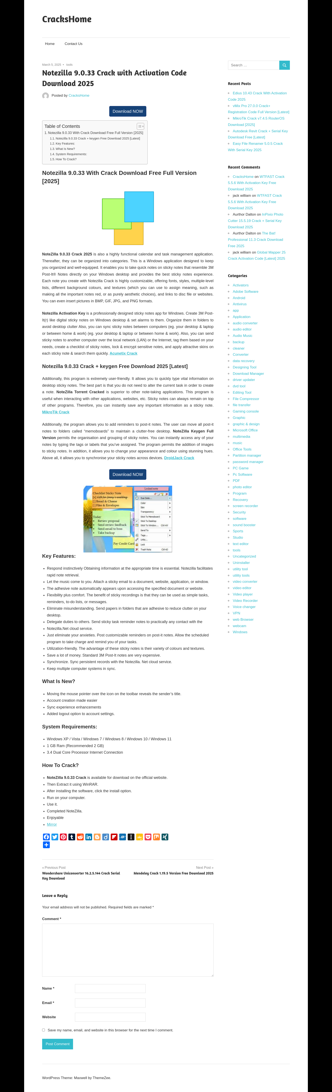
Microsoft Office (245, 430)
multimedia (241, 437)
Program (240, 493)
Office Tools (242, 449)
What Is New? (65, 149)
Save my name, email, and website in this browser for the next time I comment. (110, 1030)
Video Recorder (245, 601)
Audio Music (243, 336)
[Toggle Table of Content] (138, 126)
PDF (236, 481)
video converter (245, 582)
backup (239, 342)
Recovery (240, 500)
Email (48, 1003)
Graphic (239, 418)
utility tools (241, 575)
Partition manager (247, 455)
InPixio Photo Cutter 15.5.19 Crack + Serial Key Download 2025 (255, 220)
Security (239, 512)
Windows (240, 632)
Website (49, 1017)
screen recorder (245, 506)
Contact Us (74, 44)
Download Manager (248, 374)
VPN (236, 613)
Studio (238, 538)
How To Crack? (66, 159)
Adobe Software (246, 292)
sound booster (244, 525)
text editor (241, 544)
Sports (238, 531)
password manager (248, 462)
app (236, 310)
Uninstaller (241, 563)
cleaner (239, 348)
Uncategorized (244, 556)
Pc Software (242, 475)
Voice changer (244, 607)
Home (50, 44)
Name (48, 988)
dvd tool (239, 386)
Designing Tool (244, 367)
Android (239, 298)
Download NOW (128, 111)
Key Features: (65, 143)
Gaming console (246, 411)
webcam (239, 626)
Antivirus (240, 304)
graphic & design (246, 424)
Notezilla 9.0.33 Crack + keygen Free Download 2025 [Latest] (98, 138)
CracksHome (66, 18)
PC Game (241, 468)
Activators (241, 285)
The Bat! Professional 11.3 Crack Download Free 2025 (255, 239)
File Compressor (246, 399)
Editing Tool (242, 392)
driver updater (244, 380)
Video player (243, 594)
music (237, 443)
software (239, 519)
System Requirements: (71, 154)
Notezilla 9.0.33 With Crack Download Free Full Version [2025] (95, 133)
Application (241, 317)
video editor (242, 588)
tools (69, 64)
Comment (51, 919)
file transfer (242, 405)
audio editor (242, 329)
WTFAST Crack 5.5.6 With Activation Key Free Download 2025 (256, 183)
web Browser (243, 620)
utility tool (240, 569)
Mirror (52, 824)
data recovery (244, 361)
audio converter (245, 323)
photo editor (242, 487)
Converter (241, 355)
